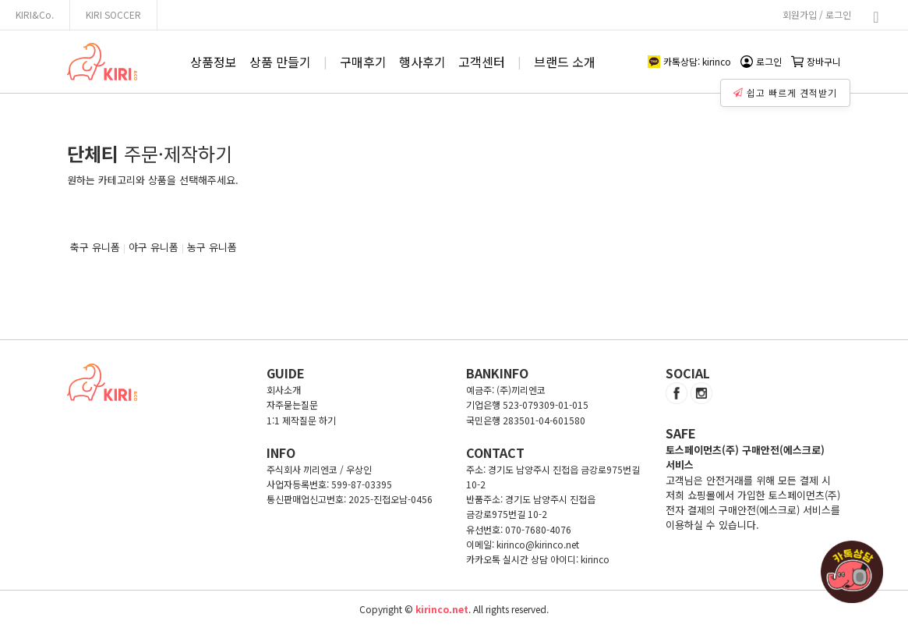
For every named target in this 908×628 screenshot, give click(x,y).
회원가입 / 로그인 (817, 14)
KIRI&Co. (35, 14)
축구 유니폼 (95, 246)
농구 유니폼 (212, 246)
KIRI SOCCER (113, 14)
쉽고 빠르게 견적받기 (787, 89)
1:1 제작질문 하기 (301, 420)
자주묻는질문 (292, 404)
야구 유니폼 (153, 246)
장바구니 (816, 61)
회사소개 (284, 389)
